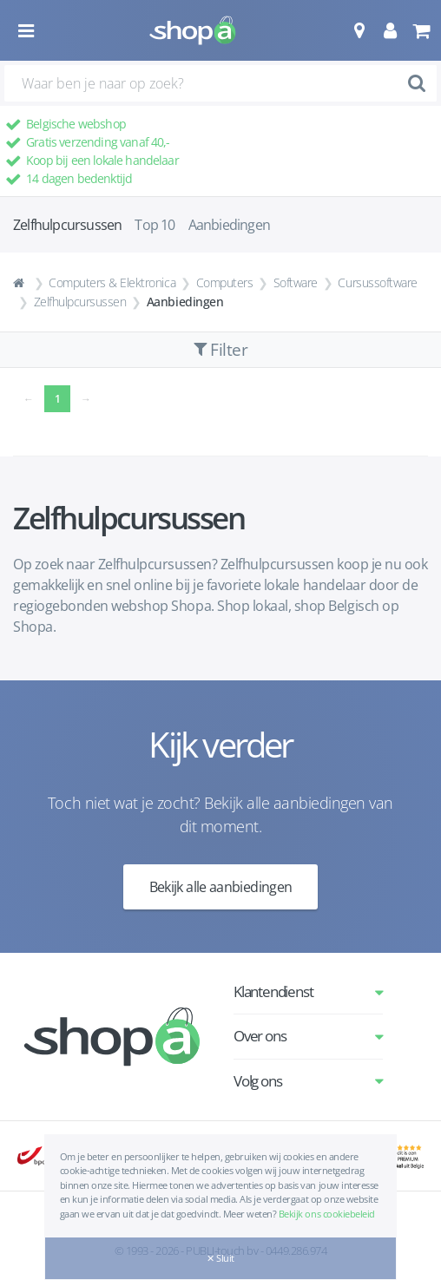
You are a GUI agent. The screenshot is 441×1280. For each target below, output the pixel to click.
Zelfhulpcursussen (80, 301)
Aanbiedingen (229, 224)
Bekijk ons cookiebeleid (327, 1213)
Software (295, 282)
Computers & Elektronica (112, 282)
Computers (224, 282)
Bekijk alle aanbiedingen (221, 886)
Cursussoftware (377, 282)
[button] (359, 30)
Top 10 (154, 224)
